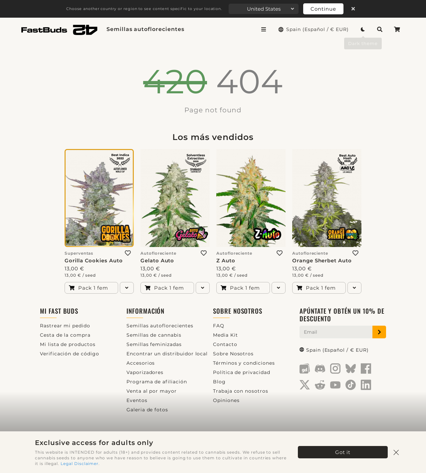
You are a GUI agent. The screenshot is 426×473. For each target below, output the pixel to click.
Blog (219, 382)
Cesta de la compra (65, 335)
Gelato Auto (157, 260)
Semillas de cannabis (153, 335)
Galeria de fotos (147, 410)
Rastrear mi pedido (65, 326)
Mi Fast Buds (59, 311)
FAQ (218, 326)
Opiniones (226, 400)
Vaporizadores (144, 372)
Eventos (136, 400)
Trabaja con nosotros (240, 391)
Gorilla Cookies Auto (94, 260)
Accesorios (140, 363)
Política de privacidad (241, 372)
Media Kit (225, 335)
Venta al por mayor (151, 391)
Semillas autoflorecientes (145, 29)
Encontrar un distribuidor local (167, 354)
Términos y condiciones (244, 363)
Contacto (225, 344)
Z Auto (225, 260)
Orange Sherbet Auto (322, 260)
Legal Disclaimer (80, 463)
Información (145, 311)
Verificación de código (69, 354)
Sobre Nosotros (237, 311)
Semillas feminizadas (154, 344)
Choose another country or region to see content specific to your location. (144, 8)
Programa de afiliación (156, 382)
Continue (323, 9)
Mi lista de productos (68, 344)
